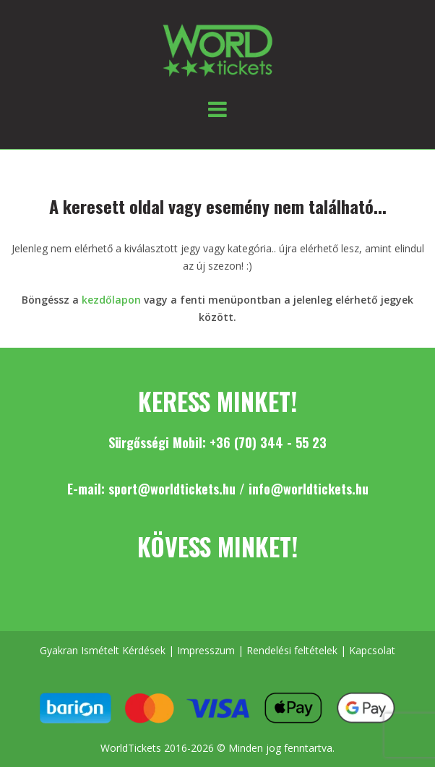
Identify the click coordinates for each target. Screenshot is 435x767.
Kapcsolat (372, 650)
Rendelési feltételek (291, 650)
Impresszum (206, 650)
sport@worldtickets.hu (172, 488)
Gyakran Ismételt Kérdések (102, 650)
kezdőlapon (111, 300)
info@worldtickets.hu (309, 488)
